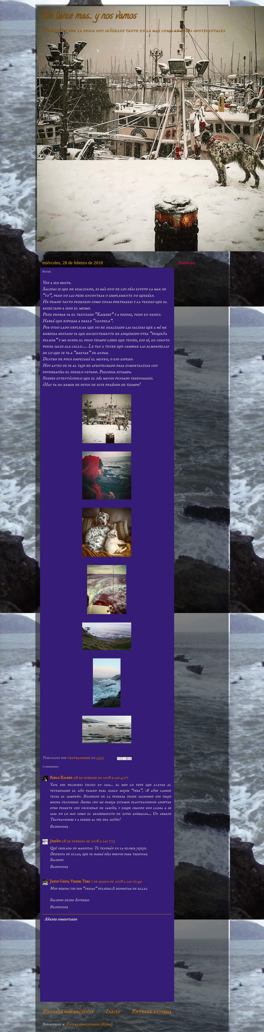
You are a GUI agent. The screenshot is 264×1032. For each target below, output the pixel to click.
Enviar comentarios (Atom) (89, 1024)
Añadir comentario (61, 919)
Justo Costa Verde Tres (70, 881)
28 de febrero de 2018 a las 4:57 (100, 777)
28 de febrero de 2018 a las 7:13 (88, 841)
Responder (59, 826)
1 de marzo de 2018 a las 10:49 (116, 881)
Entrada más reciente (68, 1011)
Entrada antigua (151, 1011)
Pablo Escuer (61, 777)
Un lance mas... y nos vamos (89, 17)
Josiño (55, 841)
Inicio (112, 1011)
